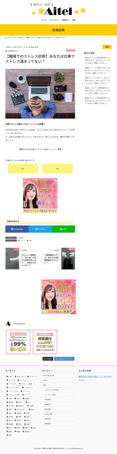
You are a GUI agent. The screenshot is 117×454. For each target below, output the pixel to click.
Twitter (41, 228)
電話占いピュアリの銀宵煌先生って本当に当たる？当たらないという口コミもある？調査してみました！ (97, 90)
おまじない (21, 376)
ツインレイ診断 (50, 394)
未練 (27, 413)
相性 (19, 424)
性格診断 (71, 50)
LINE (64, 228)
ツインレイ (27, 391)
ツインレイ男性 (14, 395)
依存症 (27, 398)
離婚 (18, 431)
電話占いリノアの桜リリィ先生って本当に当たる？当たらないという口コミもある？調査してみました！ (97, 80)
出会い (20, 402)
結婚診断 (47, 423)
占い (29, 402)
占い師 (11, 406)
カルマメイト (24, 380)
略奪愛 (11, 424)
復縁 (10, 409)
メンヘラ (27, 395)
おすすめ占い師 (48, 375)
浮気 (10, 420)
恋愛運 (19, 413)
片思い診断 (48, 414)
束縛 (19, 417)
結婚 (27, 424)
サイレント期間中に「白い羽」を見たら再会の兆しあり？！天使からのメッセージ (28, 260)
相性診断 (47, 419)
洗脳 (27, 417)
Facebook (18, 228)
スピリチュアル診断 (51, 390)
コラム (45, 380)
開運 (10, 431)
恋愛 (10, 413)
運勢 (26, 428)
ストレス (23, 240)
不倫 (10, 398)
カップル (12, 380)
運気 (34, 428)
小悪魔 (31, 406)
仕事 (30, 240)
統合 (10, 428)
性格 (32, 409)
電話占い (28, 431)
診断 (18, 428)
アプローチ (33, 376)
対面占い (21, 406)
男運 (27, 420)
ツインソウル (13, 391)
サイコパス (12, 384)
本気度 (11, 417)
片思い (19, 420)
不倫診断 (47, 399)
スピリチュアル (14, 387)
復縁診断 (47, 404)
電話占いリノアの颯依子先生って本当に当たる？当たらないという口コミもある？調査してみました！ (97, 70)
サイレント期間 (26, 384)
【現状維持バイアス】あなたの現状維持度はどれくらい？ (51, 259)
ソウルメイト (28, 387)
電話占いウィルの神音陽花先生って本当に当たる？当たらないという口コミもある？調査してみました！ (97, 60)
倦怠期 (11, 402)
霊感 (10, 435)
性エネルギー (21, 409)
